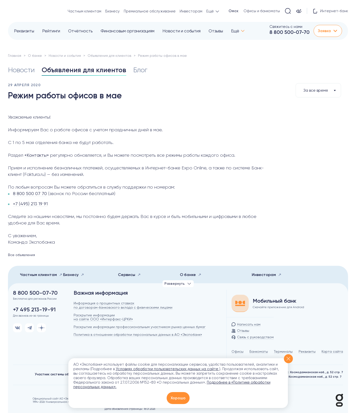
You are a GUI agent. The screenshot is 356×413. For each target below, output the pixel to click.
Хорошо (178, 398)
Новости (21, 70)
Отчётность (80, 30)
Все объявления (21, 255)
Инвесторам (191, 11)
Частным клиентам (84, 11)
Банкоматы (258, 351)
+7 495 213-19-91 (34, 309)
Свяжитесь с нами (285, 26)
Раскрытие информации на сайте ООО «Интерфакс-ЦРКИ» (103, 317)
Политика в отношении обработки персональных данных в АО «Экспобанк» (138, 335)
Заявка (328, 30)
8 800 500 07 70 (30, 193)
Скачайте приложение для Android (278, 307)
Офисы (237, 351)
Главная (14, 56)
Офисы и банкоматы (261, 11)
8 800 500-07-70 (289, 32)
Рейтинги (51, 30)
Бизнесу (112, 11)
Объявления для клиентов (109, 56)
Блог (142, 70)
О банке (35, 56)
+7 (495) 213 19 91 (30, 203)
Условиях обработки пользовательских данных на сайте (167, 369)
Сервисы (129, 274)
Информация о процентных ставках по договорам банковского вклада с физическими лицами (123, 305)
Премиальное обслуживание (150, 11)
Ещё (235, 30)
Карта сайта (332, 351)
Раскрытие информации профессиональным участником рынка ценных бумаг (140, 327)
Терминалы (283, 351)
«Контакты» (36, 155)
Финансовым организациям (127, 30)
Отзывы (216, 30)
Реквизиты (24, 30)
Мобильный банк (274, 301)
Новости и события (181, 30)
